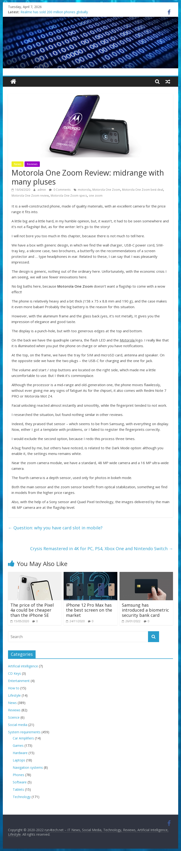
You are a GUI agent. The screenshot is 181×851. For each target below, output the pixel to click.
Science (14, 717)
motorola (84, 190)
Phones (18, 775)
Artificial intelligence (23, 666)
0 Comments (59, 190)
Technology (22, 797)
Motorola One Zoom (106, 190)
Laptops (19, 760)
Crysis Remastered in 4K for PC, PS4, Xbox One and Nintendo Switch (101, 548)
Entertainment (19, 680)
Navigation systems (28, 767)
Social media (17, 724)
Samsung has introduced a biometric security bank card (145, 610)
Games (18, 745)
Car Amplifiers (23, 738)
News (17, 164)
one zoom (96, 196)
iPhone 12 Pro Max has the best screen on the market (89, 610)
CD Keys (14, 673)
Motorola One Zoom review (30, 196)
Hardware (20, 753)
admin (42, 190)
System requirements (24, 732)
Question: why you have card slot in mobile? (55, 528)
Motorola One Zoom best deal (142, 190)
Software (20, 782)
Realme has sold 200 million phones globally (54, 12)
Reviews (32, 164)
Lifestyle (14, 695)
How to (13, 688)
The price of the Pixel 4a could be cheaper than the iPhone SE (32, 610)
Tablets (18, 789)
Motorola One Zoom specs (69, 196)
